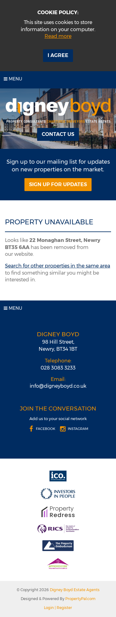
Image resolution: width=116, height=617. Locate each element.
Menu (13, 79)
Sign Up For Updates (58, 184)
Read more (58, 36)
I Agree (58, 55)
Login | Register (58, 607)
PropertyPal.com (80, 598)
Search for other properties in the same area (57, 266)
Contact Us (58, 134)
